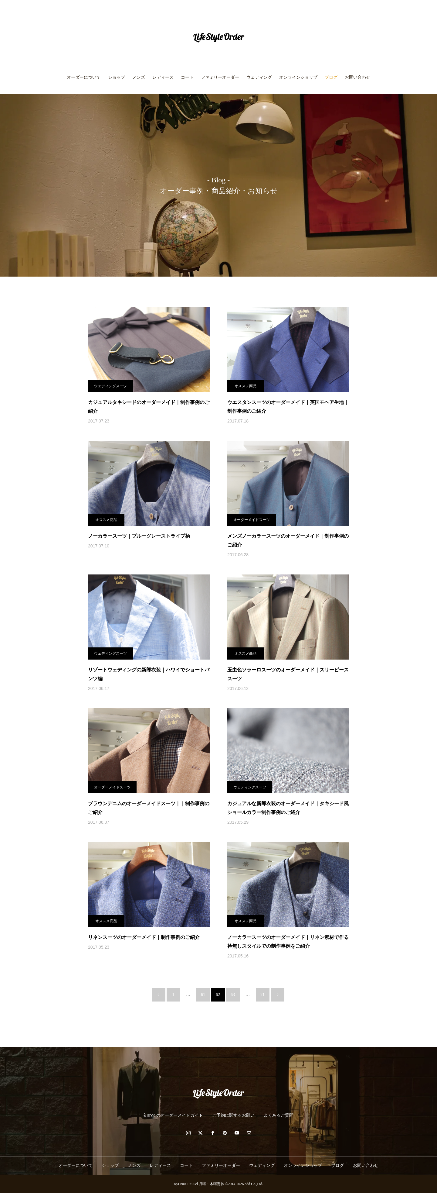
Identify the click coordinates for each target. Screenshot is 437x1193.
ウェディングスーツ (110, 386)
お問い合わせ (357, 77)
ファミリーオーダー (220, 77)
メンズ (138, 77)
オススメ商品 (245, 386)
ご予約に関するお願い (233, 1115)
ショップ (116, 77)
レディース (163, 77)
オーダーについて (84, 77)
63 (233, 994)
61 (203, 994)
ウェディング (259, 77)
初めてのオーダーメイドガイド (173, 1115)
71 (262, 994)
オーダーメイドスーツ (251, 520)
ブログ (331, 77)
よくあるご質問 (278, 1115)
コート (187, 77)
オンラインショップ (298, 77)
